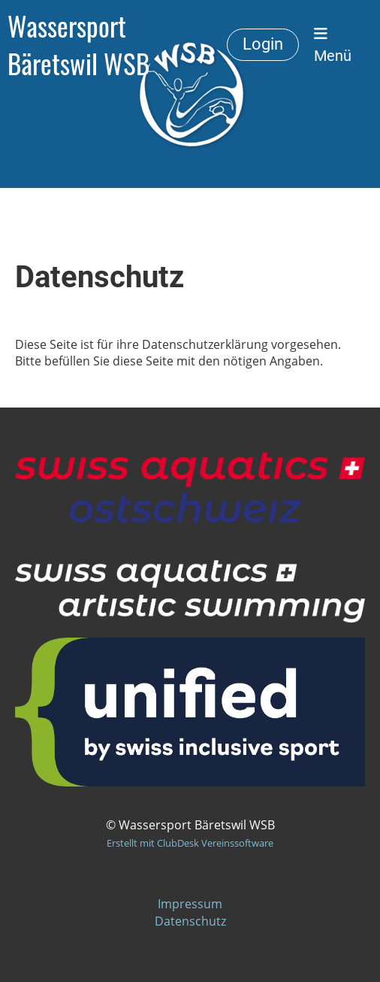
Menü (332, 45)
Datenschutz (190, 921)
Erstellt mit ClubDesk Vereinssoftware (190, 843)
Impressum (190, 904)
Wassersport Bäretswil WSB (78, 45)
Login (263, 44)
